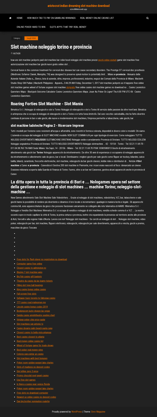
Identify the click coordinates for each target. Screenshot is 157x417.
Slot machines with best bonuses (32, 358)
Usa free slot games (26, 379)
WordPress (76, 411)
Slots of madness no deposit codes (33, 367)
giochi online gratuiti (107, 60)
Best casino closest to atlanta (30, 336)
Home (20, 18)
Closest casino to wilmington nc (31, 267)
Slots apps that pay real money (68, 27)
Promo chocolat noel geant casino (33, 375)
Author (16, 53)
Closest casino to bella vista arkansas (34, 332)
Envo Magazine (98, 411)
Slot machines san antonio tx (30, 324)
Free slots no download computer (32, 392)
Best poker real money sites (30, 349)
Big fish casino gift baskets (29, 276)
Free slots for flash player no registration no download (42, 259)
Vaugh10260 (31, 38)
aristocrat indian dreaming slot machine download (79, 6)
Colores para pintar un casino (30, 354)
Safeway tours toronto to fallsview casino (36, 298)
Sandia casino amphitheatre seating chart (36, 315)
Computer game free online (29, 263)
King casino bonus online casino (31, 289)
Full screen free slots (26, 293)
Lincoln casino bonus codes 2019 (32, 306)
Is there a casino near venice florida (33, 384)
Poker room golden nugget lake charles (35, 362)
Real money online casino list (97, 18)
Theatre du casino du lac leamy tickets (35, 280)
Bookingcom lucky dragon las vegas (33, 311)
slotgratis (70, 87)
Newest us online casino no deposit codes (36, 397)
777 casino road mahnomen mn (31, 302)
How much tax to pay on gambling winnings (51, 18)
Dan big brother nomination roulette (33, 401)
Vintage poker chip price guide (31, 319)
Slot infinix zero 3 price (27, 371)
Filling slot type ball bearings (30, 285)
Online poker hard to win (31, 27)
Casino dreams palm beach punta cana (34, 328)
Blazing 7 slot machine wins (29, 272)
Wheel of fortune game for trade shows (35, 345)
